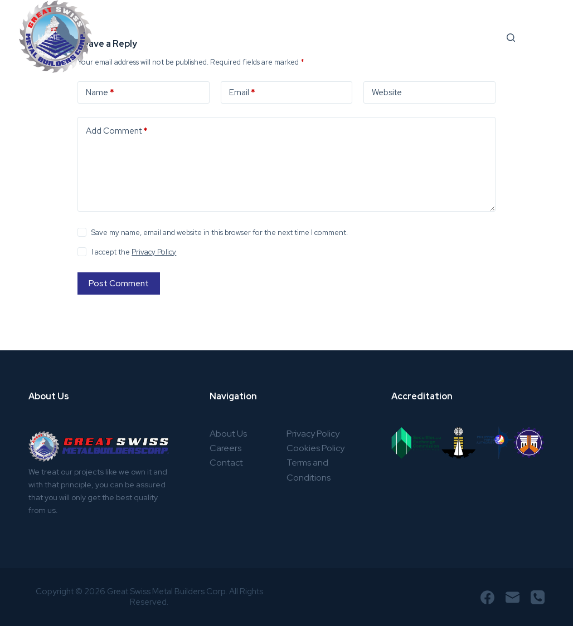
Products (247, 37)
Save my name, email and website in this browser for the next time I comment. (219, 232)
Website (387, 92)
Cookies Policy (315, 448)
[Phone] (538, 597)
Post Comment (119, 283)
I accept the (133, 252)
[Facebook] (487, 597)
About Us (228, 433)
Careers (476, 37)
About (104, 37)
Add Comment (117, 131)
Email (242, 93)
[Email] (512, 597)
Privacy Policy (154, 252)
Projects (327, 38)
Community (405, 37)
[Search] (511, 37)
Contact (226, 462)
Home (49, 37)
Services (174, 38)
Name (100, 93)
